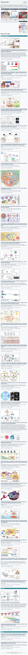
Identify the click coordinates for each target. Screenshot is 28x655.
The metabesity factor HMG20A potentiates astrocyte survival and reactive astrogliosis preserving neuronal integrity (14, 423)
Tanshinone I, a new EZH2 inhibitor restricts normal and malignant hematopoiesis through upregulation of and (14, 303)
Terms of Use (15, 653)
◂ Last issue (3, 21)
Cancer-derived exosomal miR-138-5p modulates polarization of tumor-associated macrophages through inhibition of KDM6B (14, 243)
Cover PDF (15, 21)
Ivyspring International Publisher (12, 652)
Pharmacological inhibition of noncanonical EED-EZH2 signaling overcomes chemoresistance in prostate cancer (14, 281)
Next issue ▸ (7, 21)
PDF (5, 59)
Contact (2, 6)
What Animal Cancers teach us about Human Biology (10, 602)
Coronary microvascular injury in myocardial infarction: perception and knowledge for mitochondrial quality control (14, 624)
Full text (2, 59)
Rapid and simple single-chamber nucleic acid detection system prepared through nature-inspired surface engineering (14, 126)
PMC (11, 59)
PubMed (8, 59)
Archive (11, 21)
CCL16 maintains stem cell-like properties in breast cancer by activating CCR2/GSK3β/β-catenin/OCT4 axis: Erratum (14, 643)
